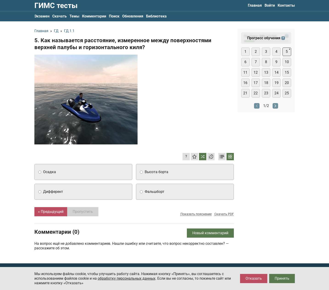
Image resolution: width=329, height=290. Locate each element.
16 (245, 83)
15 (287, 72)
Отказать (254, 278)
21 (245, 93)
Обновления (132, 16)
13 (266, 72)
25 (287, 93)
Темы (74, 16)
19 (276, 83)
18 (266, 83)
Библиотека (156, 16)
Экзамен (42, 16)
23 (266, 93)
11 (245, 72)
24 (276, 93)
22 (256, 93)
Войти (270, 5)
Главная (255, 5)
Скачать (59, 16)
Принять (282, 278)
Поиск (114, 16)
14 (276, 72)
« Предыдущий (51, 211)
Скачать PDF (224, 214)
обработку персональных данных (126, 278)
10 (287, 62)
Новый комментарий (210, 233)
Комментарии (94, 16)
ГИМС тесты (55, 5)
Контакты (286, 5)
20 (287, 83)
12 (256, 72)
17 (256, 83)
